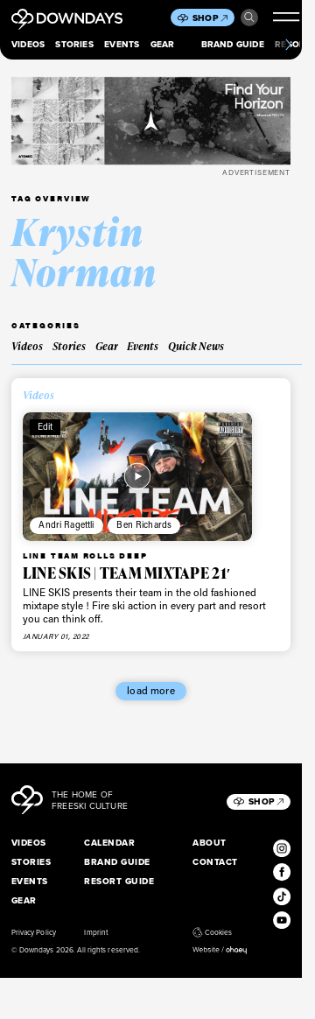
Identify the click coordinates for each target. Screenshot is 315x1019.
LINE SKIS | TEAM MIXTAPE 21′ (127, 573)
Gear (162, 44)
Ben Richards (144, 524)
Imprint (95, 932)
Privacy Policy (33, 932)
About (209, 842)
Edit (45, 426)
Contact (214, 862)
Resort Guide (119, 881)
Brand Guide (232, 44)
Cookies (212, 932)
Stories (74, 44)
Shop (210, 18)
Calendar (109, 842)
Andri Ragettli (66, 524)
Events (121, 44)
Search (249, 17)
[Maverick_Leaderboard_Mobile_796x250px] (150, 121)
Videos (28, 44)
